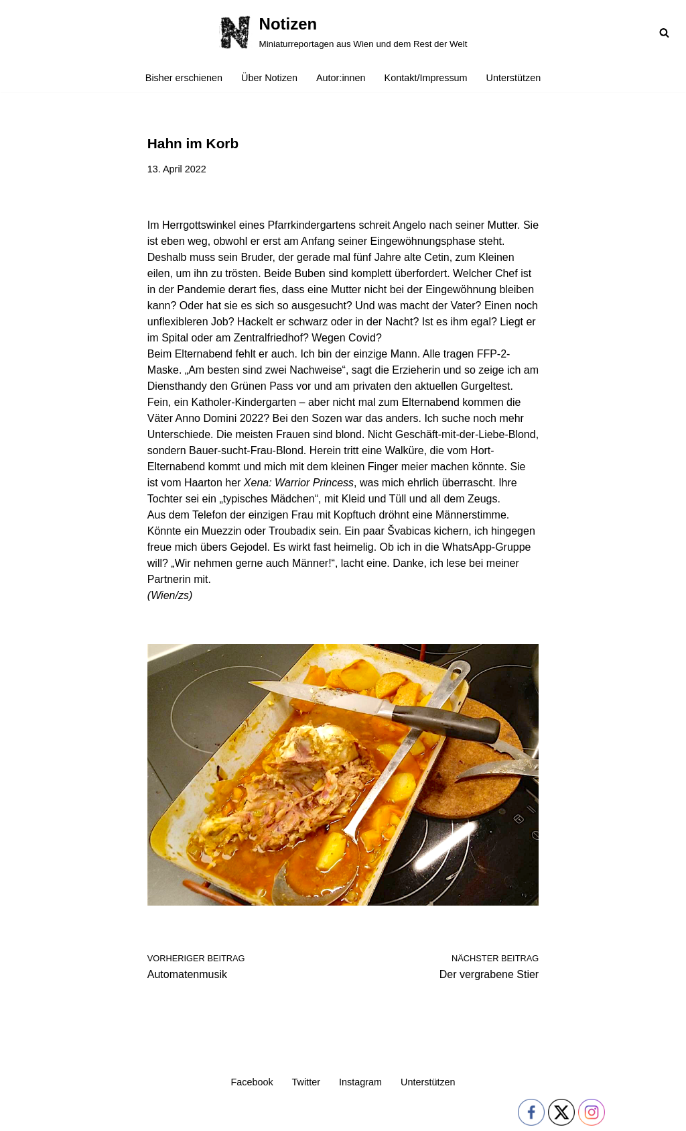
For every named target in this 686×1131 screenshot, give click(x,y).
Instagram (360, 1082)
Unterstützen (513, 77)
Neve (22, 1114)
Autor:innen (341, 77)
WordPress (145, 1114)
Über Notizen (269, 77)
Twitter (306, 1082)
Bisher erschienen (183, 77)
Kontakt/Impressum (426, 77)
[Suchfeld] (664, 33)
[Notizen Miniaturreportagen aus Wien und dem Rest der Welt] (343, 32)
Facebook (251, 1082)
